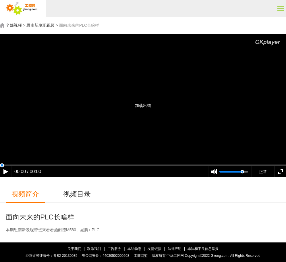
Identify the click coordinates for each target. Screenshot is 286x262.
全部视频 (14, 25)
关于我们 (74, 249)
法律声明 (174, 249)
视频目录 (77, 194)
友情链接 (155, 249)
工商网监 (141, 256)
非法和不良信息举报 (203, 249)
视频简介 (25, 194)
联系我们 (94, 249)
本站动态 (134, 249)
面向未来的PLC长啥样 (79, 25)
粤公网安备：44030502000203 (105, 256)
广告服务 (114, 249)
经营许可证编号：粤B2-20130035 (51, 256)
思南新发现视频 (40, 25)
